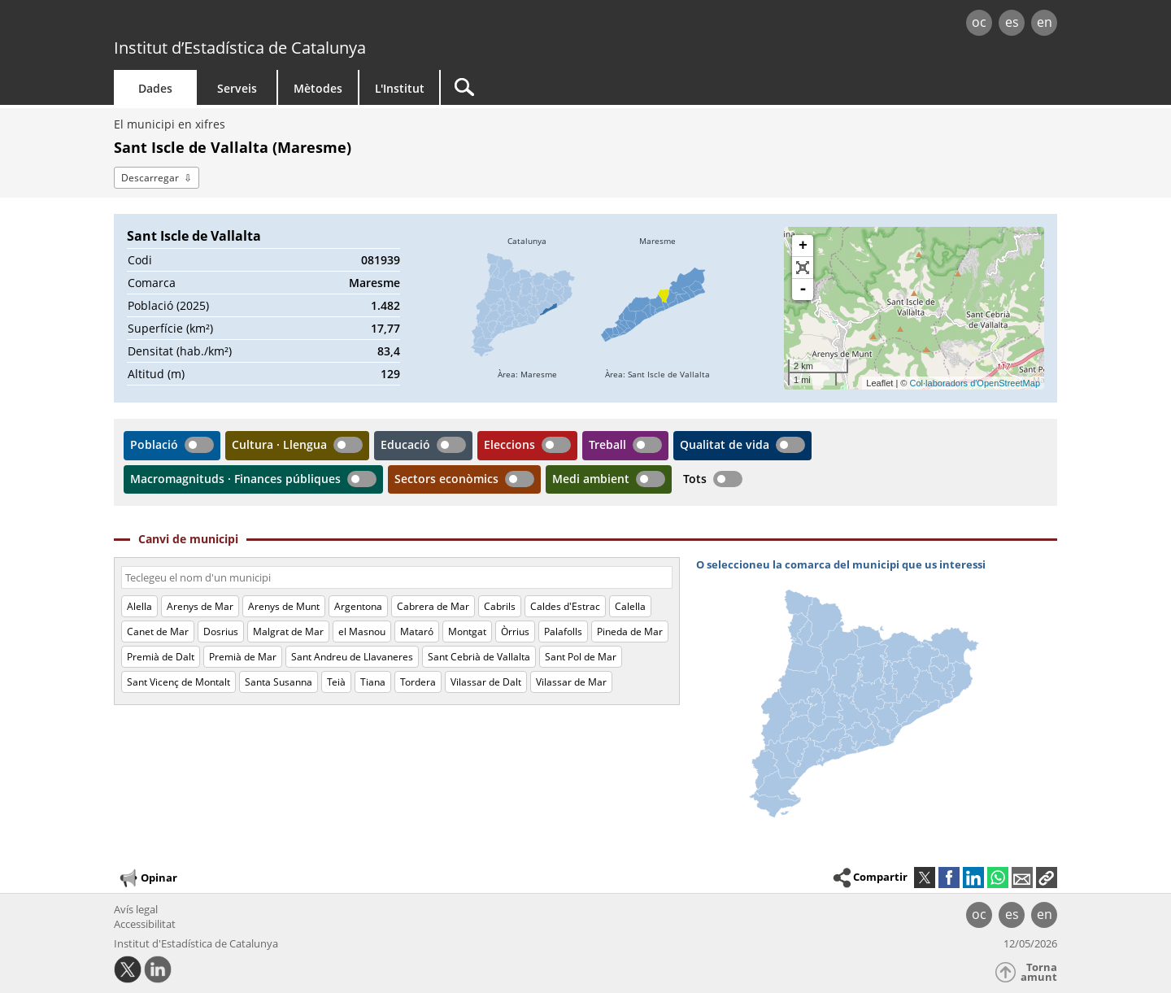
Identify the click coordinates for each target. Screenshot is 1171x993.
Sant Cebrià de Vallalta (479, 657)
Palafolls (563, 631)
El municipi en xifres (169, 124)
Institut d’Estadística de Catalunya (240, 48)
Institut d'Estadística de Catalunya (196, 943)
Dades (155, 88)
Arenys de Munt (284, 606)
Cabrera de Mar (433, 606)
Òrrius (515, 631)
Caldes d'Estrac (565, 606)
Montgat (467, 631)
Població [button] (154, 444)
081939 (380, 260)
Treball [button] (607, 444)
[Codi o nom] (397, 577)
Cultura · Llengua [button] (279, 444)
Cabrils (500, 606)
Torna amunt (1039, 972)
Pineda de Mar (630, 631)
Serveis (237, 88)
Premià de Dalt (160, 657)
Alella (139, 606)
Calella (630, 606)
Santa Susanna (278, 682)
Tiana (372, 682)
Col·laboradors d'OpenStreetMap (975, 383)
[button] (1046, 877)
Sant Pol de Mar (580, 657)
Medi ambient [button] (590, 478)
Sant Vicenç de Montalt (178, 682)
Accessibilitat (145, 924)
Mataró (416, 631)
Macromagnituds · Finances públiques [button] (235, 478)
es (1012, 22)
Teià (336, 682)
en (1044, 22)
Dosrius (220, 631)
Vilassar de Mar (571, 682)
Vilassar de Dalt (486, 682)
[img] (527, 308)
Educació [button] (405, 444)
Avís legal (136, 909)
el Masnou (361, 631)
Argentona (358, 606)
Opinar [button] (147, 878)
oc (979, 22)
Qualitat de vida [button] (724, 444)
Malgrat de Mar (288, 631)
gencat (302, 24)
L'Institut (399, 88)
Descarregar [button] (150, 178)
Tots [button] (695, 478)
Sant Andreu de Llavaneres (352, 657)
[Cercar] (579, 87)
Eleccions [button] (509, 444)
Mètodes (318, 88)
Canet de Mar (158, 631)
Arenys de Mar (200, 606)
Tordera (418, 682)
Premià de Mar (242, 657)
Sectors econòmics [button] (446, 478)
